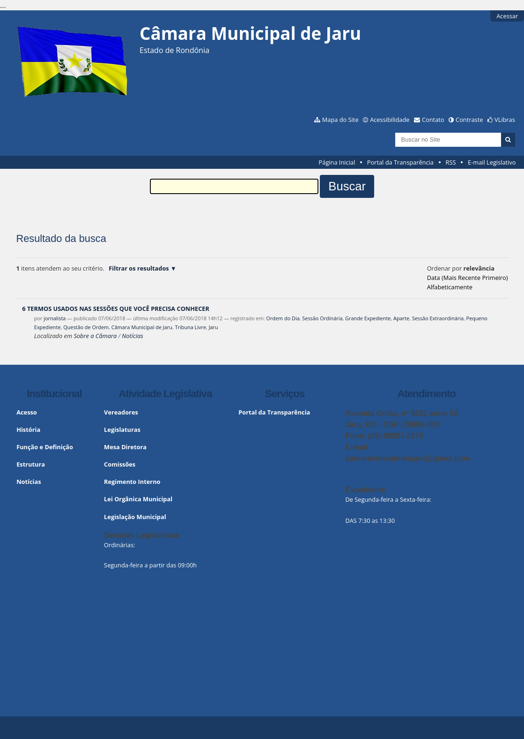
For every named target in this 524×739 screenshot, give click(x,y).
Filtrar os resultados (139, 268)
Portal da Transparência (400, 162)
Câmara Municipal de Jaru (141, 327)
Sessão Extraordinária (438, 318)
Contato (433, 119)
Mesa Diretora (125, 447)
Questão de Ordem (86, 327)
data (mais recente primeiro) (467, 277)
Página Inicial (337, 162)
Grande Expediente (368, 318)
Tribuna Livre (190, 327)
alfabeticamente (449, 287)
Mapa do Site (340, 119)
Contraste (469, 119)
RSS (451, 162)
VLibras (504, 119)
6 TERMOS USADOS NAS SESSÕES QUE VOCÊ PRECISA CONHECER (115, 308)
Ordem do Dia (282, 318)
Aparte (401, 318)
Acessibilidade (389, 119)
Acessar (507, 16)
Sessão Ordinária (322, 318)
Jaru (213, 327)
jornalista (55, 318)
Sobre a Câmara (95, 336)
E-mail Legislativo (492, 162)
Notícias (132, 336)
